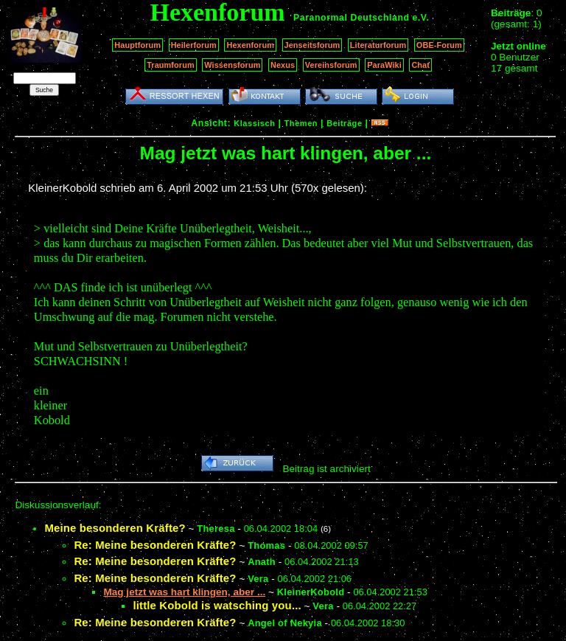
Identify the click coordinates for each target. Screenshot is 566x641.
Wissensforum (232, 64)
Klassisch (254, 123)
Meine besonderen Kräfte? (114, 528)
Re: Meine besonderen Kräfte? (155, 544)
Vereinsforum (331, 64)
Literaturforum (378, 45)
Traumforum (171, 64)
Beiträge (344, 123)
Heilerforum (194, 45)
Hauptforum (137, 45)
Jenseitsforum (312, 45)
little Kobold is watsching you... (217, 605)
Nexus (282, 64)
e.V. (420, 18)
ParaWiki (384, 64)
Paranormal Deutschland (351, 18)
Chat (420, 64)
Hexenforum (250, 45)
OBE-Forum (439, 45)
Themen (301, 123)
